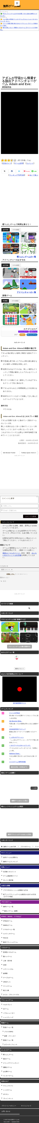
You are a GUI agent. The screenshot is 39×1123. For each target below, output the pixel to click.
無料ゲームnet (11, 6)
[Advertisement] (19, 51)
